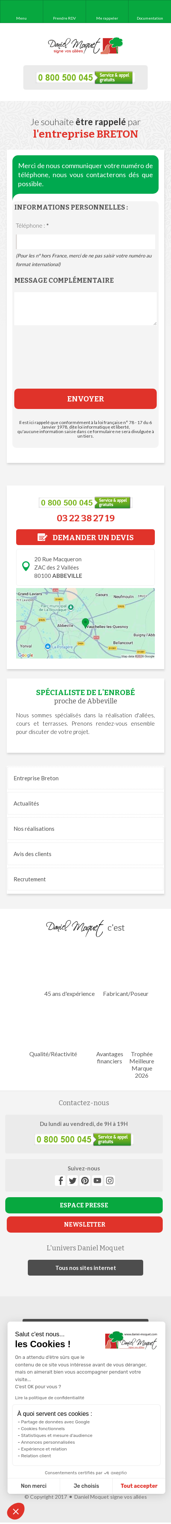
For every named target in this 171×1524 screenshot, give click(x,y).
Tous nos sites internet (85, 1267)
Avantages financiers (109, 1035)
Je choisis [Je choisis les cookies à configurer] (52, 1486)
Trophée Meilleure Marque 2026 (141, 1042)
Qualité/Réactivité (53, 1031)
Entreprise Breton (36, 778)
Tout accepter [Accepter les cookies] (104, 1486)
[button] (16, 1511)
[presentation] (86, 362)
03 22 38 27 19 (86, 518)
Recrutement (30, 879)
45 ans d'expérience (69, 971)
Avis (32, 853)
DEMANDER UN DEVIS (86, 537)
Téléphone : (32, 225)
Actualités (26, 803)
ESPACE (84, 1205)
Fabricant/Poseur (125, 971)
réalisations (34, 828)
